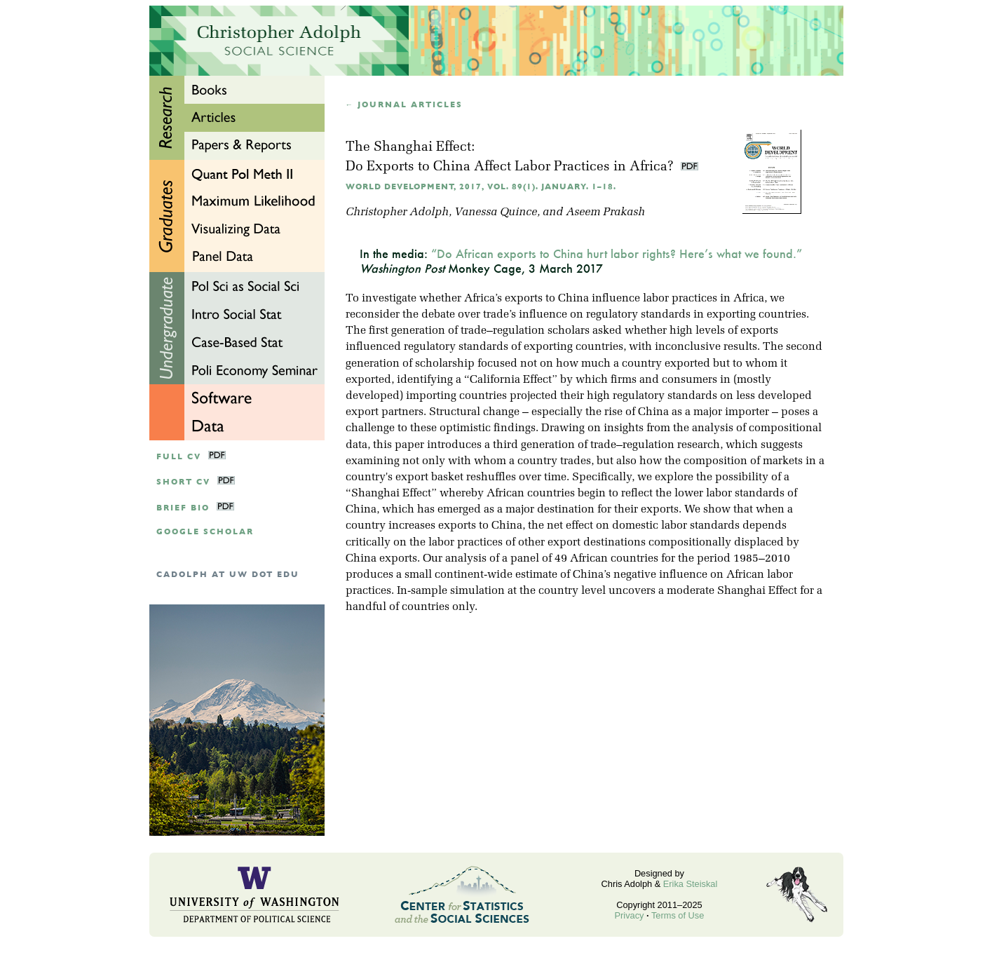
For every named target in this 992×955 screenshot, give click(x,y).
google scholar (205, 531)
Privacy (629, 915)
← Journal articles (404, 104)
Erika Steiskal (690, 884)
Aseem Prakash (605, 212)
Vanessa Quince (495, 212)
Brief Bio (183, 508)
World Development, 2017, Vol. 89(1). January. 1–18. (481, 186)
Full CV (178, 456)
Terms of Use (677, 915)
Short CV (183, 482)
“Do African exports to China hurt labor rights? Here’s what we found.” (616, 253)
